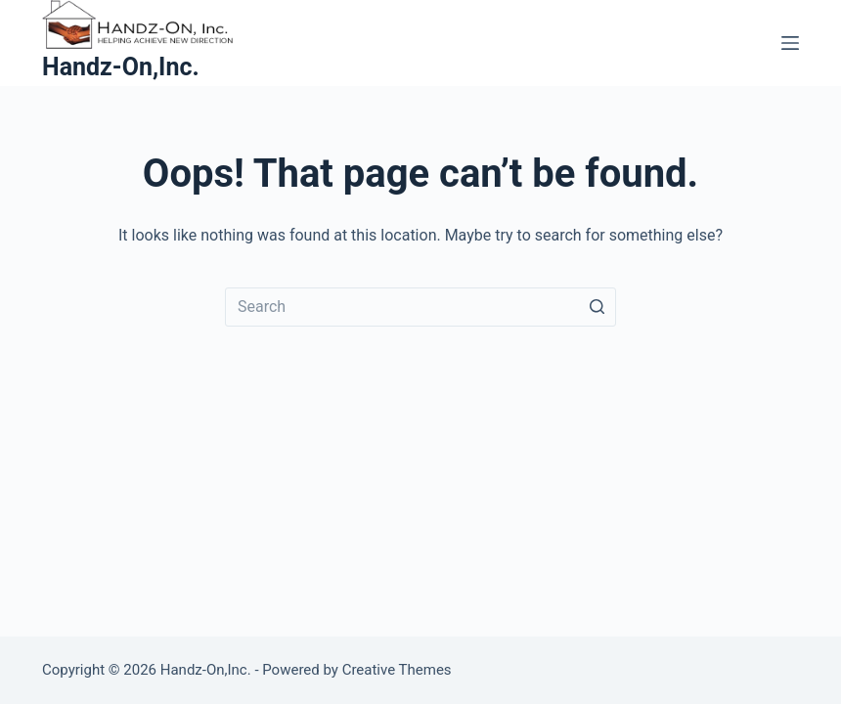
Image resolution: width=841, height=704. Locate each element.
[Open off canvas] (790, 43)
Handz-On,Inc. (120, 67)
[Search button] (596, 307)
